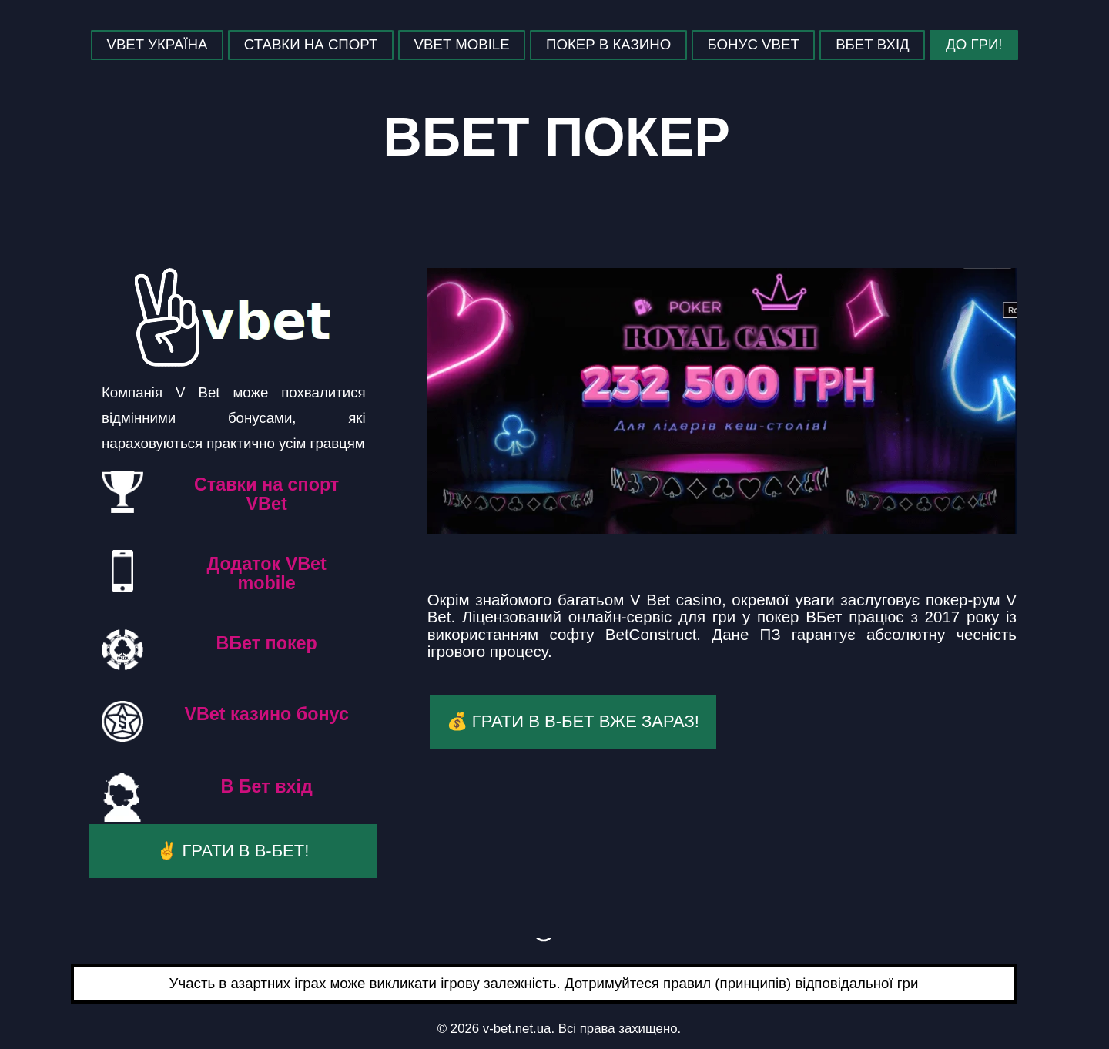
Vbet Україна (156, 44)
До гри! (974, 44)
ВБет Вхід (873, 44)
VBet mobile (462, 44)
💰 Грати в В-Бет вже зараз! (573, 721)
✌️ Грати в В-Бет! (232, 850)
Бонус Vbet (753, 44)
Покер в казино (608, 44)
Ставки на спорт (310, 44)
